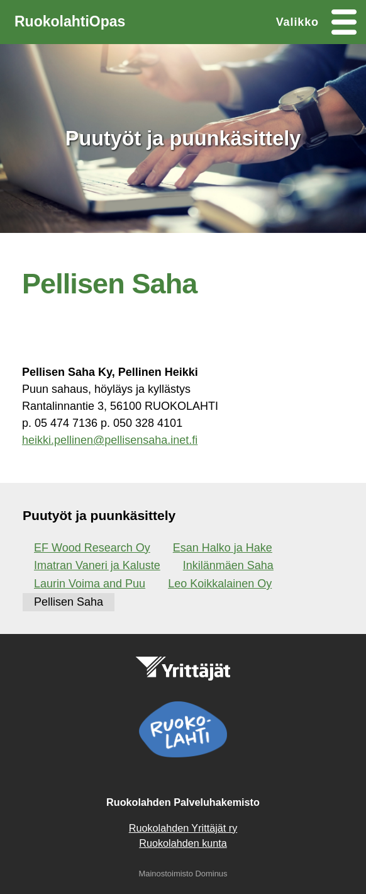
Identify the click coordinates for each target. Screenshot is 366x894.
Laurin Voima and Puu (89, 583)
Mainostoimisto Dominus (182, 873)
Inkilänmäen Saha (228, 565)
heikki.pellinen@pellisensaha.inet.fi (109, 440)
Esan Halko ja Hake (222, 547)
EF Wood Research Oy (92, 547)
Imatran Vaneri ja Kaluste (97, 565)
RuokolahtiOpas (69, 21)
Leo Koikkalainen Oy (220, 583)
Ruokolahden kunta (183, 843)
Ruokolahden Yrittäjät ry (183, 828)
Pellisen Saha (68, 602)
